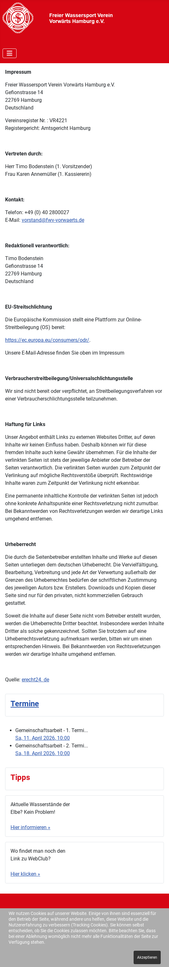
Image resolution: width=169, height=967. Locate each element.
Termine (25, 703)
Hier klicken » (25, 874)
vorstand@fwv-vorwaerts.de (53, 220)
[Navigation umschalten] (10, 53)
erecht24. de (35, 680)
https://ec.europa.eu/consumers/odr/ (47, 340)
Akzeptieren (147, 957)
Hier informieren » (30, 827)
